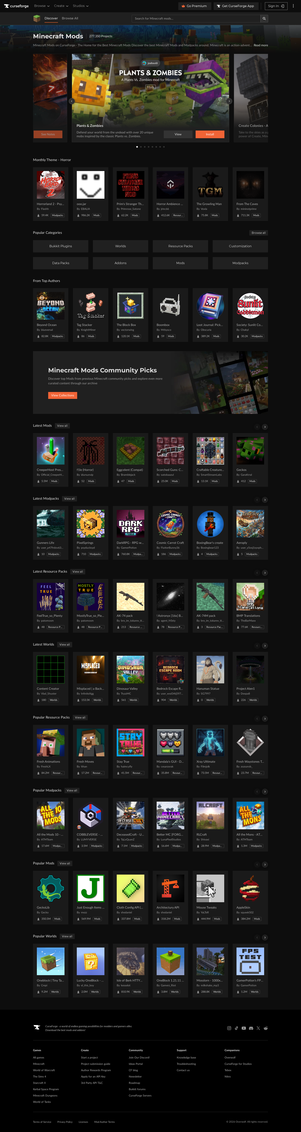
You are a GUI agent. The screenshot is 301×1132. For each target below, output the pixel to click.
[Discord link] (251, 1028)
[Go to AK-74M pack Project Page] (210, 606)
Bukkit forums (137, 1089)
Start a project (89, 1057)
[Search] (264, 18)
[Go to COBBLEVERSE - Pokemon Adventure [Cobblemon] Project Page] (90, 825)
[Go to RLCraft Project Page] (210, 825)
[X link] (258, 1028)
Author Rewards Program (96, 1070)
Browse (42, 6)
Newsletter (135, 1076)
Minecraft (39, 1064)
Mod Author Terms (104, 1122)
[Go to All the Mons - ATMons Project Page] (250, 825)
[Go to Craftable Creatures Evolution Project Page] (210, 460)
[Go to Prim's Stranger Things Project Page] (130, 194)
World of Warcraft (44, 1070)
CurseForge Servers (140, 1095)
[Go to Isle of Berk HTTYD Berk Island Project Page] (130, 970)
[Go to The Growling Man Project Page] (210, 194)
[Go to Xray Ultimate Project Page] (210, 752)
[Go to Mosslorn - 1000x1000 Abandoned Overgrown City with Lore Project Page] (210, 970)
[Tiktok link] (236, 1028)
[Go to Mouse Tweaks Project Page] (210, 897)
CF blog (133, 1070)
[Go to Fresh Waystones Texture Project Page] (250, 752)
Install (210, 134)
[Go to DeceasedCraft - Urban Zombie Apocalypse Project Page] (130, 825)
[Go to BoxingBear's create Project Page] (210, 533)
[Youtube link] (243, 1028)
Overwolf (230, 1057)
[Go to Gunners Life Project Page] (50, 533)
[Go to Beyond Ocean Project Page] (50, 315)
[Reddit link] (265, 1028)
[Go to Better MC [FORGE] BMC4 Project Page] (170, 825)
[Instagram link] (229, 1028)
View (178, 134)
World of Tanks (42, 1102)
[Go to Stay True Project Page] (130, 752)
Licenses (83, 1122)
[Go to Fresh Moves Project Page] (90, 752)
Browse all (259, 233)
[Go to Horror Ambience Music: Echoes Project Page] (170, 194)
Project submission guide (95, 1064)
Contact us (183, 1070)
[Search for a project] (196, 18)
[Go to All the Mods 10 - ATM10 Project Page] (50, 825)
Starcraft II (39, 1083)
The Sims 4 (39, 1076)
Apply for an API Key (93, 1076)
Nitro (228, 1076)
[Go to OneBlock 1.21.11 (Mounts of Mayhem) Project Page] (170, 970)
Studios (81, 6)
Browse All (70, 18)
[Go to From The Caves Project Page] (250, 194)
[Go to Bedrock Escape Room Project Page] (170, 679)
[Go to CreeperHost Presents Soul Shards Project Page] (50, 460)
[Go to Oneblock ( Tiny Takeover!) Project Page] (50, 970)
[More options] (293, 6)
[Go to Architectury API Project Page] (170, 897)
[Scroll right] (265, 427)
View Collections (62, 395)
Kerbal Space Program (46, 1089)
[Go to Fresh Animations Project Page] (50, 752)
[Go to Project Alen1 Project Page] (250, 679)
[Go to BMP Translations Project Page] (250, 606)
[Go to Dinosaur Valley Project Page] (130, 679)
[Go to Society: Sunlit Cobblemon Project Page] (250, 315)
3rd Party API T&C (92, 1083)
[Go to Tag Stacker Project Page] (90, 315)
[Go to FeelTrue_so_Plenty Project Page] (50, 606)
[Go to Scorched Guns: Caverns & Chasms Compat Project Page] (170, 460)
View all (62, 425)
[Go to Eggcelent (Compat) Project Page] (130, 460)
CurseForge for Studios (238, 1064)
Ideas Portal (136, 1064)
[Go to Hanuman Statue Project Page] (210, 679)
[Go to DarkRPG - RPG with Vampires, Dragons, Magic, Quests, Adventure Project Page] (130, 533)
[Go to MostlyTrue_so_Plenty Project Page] (90, 606)
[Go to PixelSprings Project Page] (90, 533)
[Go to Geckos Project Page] (250, 460)
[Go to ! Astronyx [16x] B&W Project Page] (170, 606)
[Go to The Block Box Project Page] (130, 315)
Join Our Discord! (139, 1057)
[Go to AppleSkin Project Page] (250, 897)
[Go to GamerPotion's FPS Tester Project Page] (250, 970)
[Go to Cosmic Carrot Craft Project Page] (170, 533)
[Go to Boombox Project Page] (170, 315)
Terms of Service (42, 1122)
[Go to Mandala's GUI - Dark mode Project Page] (170, 752)
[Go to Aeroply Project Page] (250, 533)
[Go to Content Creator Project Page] (50, 679)
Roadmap (134, 1083)
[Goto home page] (17, 6)
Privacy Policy (65, 1122)
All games (38, 1057)
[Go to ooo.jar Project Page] (90, 194)
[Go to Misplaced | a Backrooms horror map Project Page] (90, 679)
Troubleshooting (186, 1064)
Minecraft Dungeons (45, 1095)
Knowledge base (186, 1057)
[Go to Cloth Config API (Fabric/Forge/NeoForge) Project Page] (130, 897)
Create (61, 6)
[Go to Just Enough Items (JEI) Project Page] (90, 897)
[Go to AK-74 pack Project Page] (130, 606)
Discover (51, 18)
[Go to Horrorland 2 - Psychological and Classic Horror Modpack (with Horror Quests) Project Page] (50, 194)
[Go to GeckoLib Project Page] (50, 897)
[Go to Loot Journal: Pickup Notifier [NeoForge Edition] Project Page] (210, 315)
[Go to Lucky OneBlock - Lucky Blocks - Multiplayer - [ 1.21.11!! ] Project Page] (90, 970)
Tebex (228, 1070)
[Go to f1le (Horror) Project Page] (90, 460)
